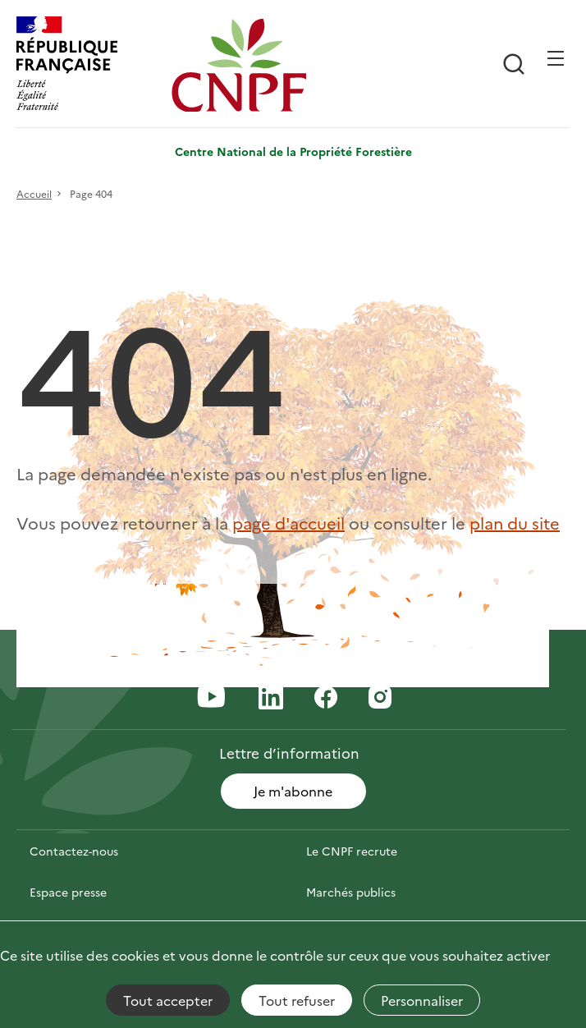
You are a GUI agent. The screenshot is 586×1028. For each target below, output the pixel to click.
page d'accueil (288, 522)
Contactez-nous (74, 850)
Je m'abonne (293, 791)
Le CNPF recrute (351, 850)
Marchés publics (351, 891)
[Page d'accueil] (245, 65)
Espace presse (68, 891)
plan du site (514, 522)
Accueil (34, 193)
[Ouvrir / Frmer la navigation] (555, 58)
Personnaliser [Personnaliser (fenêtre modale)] (422, 1000)
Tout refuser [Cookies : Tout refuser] (297, 1000)
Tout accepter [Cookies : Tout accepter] (168, 1000)
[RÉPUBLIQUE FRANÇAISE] (89, 65)
